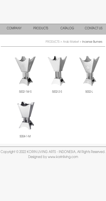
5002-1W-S (25, 91)
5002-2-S (57, 91)
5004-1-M (25, 136)
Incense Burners (92, 41)
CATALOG (67, 28)
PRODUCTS (40, 28)
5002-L (89, 91)
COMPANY (14, 28)
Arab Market (71, 41)
